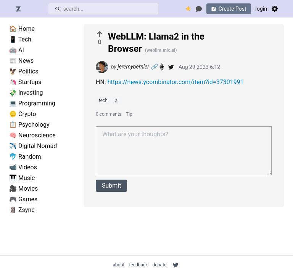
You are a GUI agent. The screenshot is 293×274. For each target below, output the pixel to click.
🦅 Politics (24, 71)
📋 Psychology (29, 124)
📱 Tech (20, 39)
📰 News (21, 60)
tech (103, 100)
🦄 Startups (25, 82)
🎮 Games (23, 199)
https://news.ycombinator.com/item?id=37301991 (176, 82)
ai (117, 100)
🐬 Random (25, 156)
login (261, 9)
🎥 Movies (23, 188)
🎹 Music (22, 178)
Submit (111, 185)
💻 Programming (32, 103)
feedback (138, 265)
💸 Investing (26, 92)
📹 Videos (23, 167)
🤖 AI (16, 50)
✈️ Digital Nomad (33, 146)
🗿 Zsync (22, 209)
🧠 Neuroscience (32, 135)
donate (159, 265)
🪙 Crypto (22, 114)
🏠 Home (22, 28)
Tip (129, 114)
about (119, 265)
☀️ (188, 8)
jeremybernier (133, 67)
